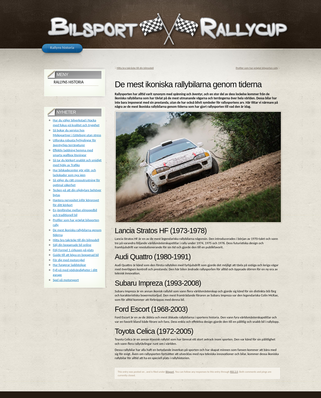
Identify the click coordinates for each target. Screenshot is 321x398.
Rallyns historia (69, 82)
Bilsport (170, 371)
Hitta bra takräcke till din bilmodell (135, 68)
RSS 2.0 (234, 371)
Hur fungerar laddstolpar (69, 265)
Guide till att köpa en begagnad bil (76, 255)
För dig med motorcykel (69, 260)
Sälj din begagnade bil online (72, 245)
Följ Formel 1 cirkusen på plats (73, 250)
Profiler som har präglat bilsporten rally (257, 68)
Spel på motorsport (66, 280)
